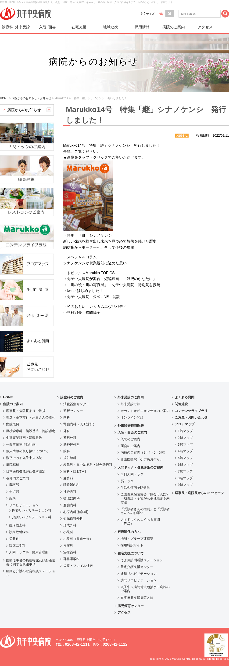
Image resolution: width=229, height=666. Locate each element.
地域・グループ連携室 (137, 538)
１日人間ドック (132, 474)
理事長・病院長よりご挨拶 (25, 411)
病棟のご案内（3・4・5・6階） (144, 452)
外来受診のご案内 (131, 397)
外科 (66, 431)
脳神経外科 (71, 444)
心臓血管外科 (73, 518)
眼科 (66, 451)
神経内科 (69, 491)
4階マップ (185, 451)
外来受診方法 (130, 404)
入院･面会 (47, 27)
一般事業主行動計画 (21, 444)
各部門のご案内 (17, 478)
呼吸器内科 (71, 485)
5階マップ (185, 458)
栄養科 (14, 539)
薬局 (12, 498)
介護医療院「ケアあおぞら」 (142, 459)
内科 (66, 417)
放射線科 (69, 458)
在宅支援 (79, 27)
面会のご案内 (130, 446)
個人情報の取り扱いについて (27, 451)
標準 (161, 13)
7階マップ (185, 471)
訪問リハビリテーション (139, 580)
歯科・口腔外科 (74, 471)
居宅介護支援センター (137, 567)
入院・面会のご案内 (132, 432)
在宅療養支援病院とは (137, 598)
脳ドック (127, 481)
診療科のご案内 (71, 397)
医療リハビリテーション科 (31, 510)
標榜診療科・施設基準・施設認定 (30, 431)
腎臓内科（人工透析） (79, 424)
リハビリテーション (24, 505)
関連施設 (181, 404)
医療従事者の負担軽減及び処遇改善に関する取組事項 (30, 562)
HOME (8, 397)
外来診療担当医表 (131, 425)
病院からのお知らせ (24, 110)
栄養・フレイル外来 (78, 566)
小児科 (68, 532)
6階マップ (185, 464)
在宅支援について (131, 553)
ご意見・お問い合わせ (191, 417)
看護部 (14, 485)
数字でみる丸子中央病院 (24, 458)
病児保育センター (131, 606)
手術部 (14, 491)
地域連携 (110, 27)
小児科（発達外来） (78, 539)
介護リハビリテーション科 (31, 517)
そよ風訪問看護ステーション (142, 560)
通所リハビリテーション (139, 573)
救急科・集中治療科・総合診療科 (87, 464)
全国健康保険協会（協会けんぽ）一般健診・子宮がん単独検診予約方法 (145, 498)
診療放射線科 (19, 532)
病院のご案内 (173, 27)
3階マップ (185, 444)
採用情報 (142, 27)
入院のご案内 (130, 439)
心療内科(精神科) (75, 512)
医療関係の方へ (129, 532)
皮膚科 (68, 545)
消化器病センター (76, 404)
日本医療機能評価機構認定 (25, 471)
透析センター (73, 411)
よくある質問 (184, 397)
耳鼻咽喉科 (71, 559)
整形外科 (69, 438)
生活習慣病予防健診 (135, 487)
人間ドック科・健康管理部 (28, 552)
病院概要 (12, 424)
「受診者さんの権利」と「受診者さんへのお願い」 (145, 511)
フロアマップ (184, 424)
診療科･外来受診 (16, 27)
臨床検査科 (17, 525)
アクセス (205, 27)
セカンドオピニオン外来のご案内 (145, 411)
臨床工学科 (17, 545)
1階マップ (185, 431)
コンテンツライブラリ (191, 411)
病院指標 (12, 464)
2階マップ (185, 438)
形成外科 (69, 525)
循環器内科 (71, 498)
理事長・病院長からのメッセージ (199, 493)
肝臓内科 (69, 505)
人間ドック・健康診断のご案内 (140, 467)
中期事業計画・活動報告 (24, 438)
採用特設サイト (132, 545)
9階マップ (185, 485)
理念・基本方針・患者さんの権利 (30, 417)
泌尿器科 (69, 552)
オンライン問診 (132, 417)
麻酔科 (68, 478)
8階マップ (185, 478)
